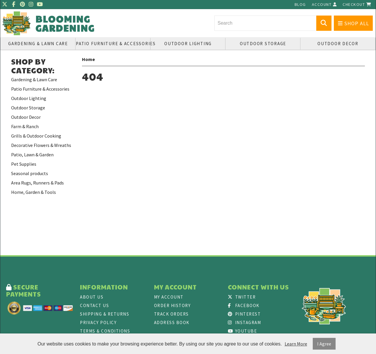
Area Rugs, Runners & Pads (37, 183)
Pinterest (244, 314)
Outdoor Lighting (188, 43)
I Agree (324, 344)
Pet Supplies (23, 164)
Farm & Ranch (25, 126)
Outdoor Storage (263, 43)
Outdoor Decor (337, 43)
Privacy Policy (98, 322)
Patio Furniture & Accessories (113, 43)
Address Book (171, 322)
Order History (172, 305)
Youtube (242, 331)
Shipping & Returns (104, 314)
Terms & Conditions (105, 331)
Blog (300, 4)
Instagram (244, 322)
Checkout (357, 4)
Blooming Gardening (65, 23)
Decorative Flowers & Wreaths (41, 145)
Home (88, 59)
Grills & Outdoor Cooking (36, 136)
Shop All (353, 23)
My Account (169, 297)
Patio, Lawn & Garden (32, 154)
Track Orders (171, 314)
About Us (91, 297)
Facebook (243, 305)
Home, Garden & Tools (33, 192)
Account (324, 4)
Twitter (242, 297)
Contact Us (94, 305)
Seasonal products (29, 173)
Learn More (296, 344)
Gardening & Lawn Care (38, 43)
